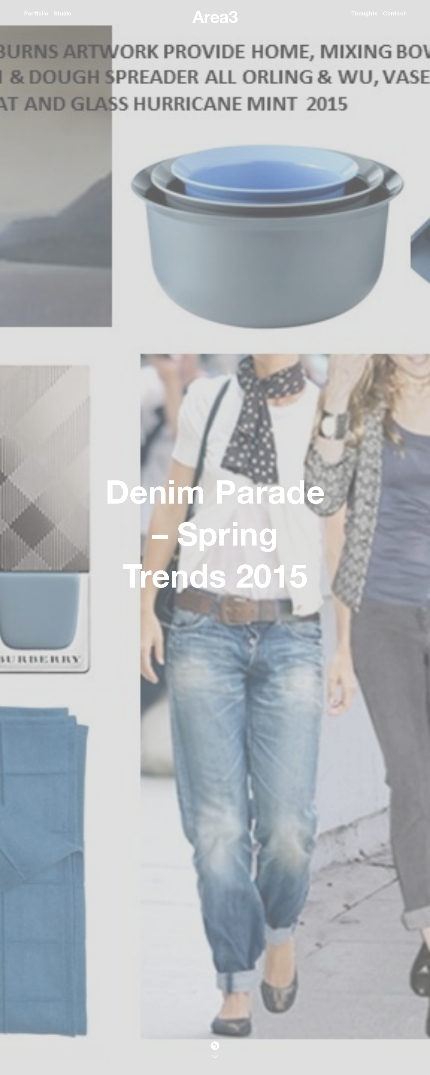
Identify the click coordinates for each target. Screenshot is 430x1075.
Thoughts (364, 13)
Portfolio (36, 13)
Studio (62, 13)
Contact (394, 13)
